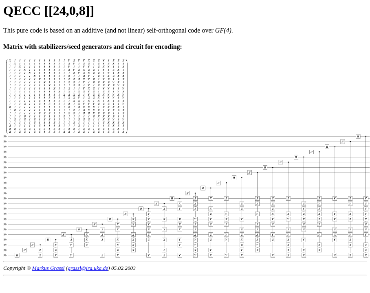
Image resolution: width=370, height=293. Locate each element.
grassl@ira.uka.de (88, 268)
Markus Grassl (48, 268)
